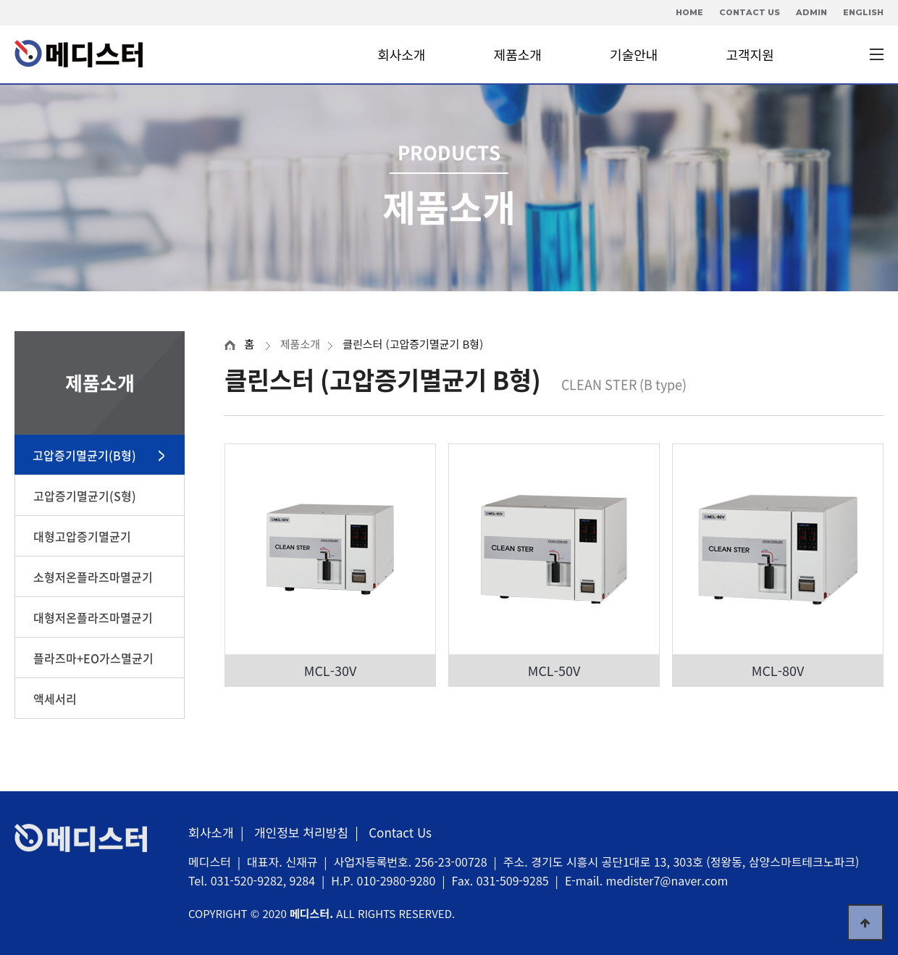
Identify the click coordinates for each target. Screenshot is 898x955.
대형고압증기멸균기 (82, 536)
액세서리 (55, 698)
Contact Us (400, 832)
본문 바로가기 (0, 0)
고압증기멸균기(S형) (84, 495)
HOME (689, 12)
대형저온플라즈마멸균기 (93, 617)
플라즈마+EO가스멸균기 (93, 658)
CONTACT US (749, 12)
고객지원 (750, 54)
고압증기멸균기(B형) (84, 455)
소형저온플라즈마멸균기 (93, 576)
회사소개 (401, 54)
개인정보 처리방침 (301, 832)
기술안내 (634, 54)
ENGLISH (863, 12)
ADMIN (811, 12)
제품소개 (518, 54)
